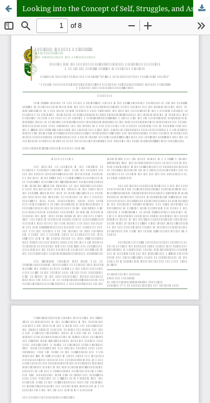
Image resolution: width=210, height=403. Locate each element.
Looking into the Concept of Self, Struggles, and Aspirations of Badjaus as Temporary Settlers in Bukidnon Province (116, 8)
